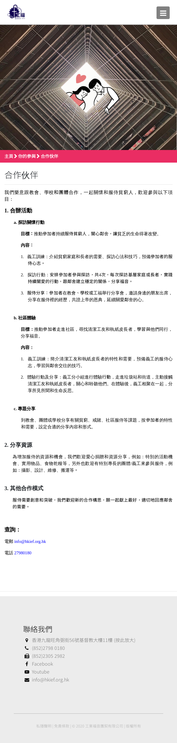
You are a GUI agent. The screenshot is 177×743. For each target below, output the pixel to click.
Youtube (36, 671)
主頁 (8, 156)
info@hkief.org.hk (46, 679)
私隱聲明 (43, 726)
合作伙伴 (49, 156)
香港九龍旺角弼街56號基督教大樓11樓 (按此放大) (79, 639)
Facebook (38, 663)
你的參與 (27, 156)
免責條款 (61, 726)
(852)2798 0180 (44, 647)
